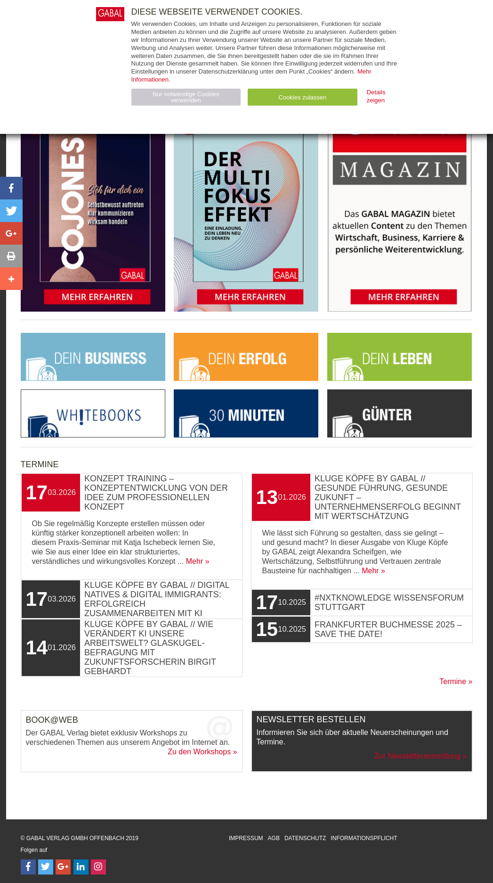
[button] (11, 188)
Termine (452, 681)
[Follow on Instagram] (98, 867)
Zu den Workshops (199, 752)
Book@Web (52, 720)
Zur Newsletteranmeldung (417, 756)
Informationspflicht (364, 838)
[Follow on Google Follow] (63, 867)
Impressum (246, 838)
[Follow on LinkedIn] (81, 867)
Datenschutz (305, 838)
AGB (274, 838)
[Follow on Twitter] (45, 867)
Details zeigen (376, 96)
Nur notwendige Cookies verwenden (186, 97)
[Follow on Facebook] (28, 867)
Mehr (194, 561)
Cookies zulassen (302, 97)
